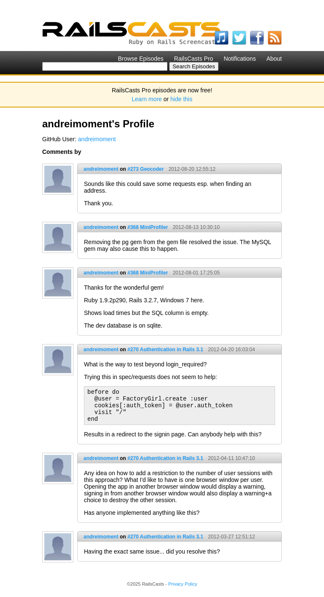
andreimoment (97, 139)
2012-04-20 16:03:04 (231, 349)
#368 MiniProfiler (147, 227)
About (274, 58)
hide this (181, 99)
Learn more (147, 99)
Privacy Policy (182, 583)
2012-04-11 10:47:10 (231, 458)
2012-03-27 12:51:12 (231, 537)
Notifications (240, 58)
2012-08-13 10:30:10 (196, 227)
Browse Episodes (140, 58)
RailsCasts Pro (193, 58)
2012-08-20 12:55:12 (191, 169)
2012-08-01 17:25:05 (196, 273)
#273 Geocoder (145, 169)
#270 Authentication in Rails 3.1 (165, 349)
